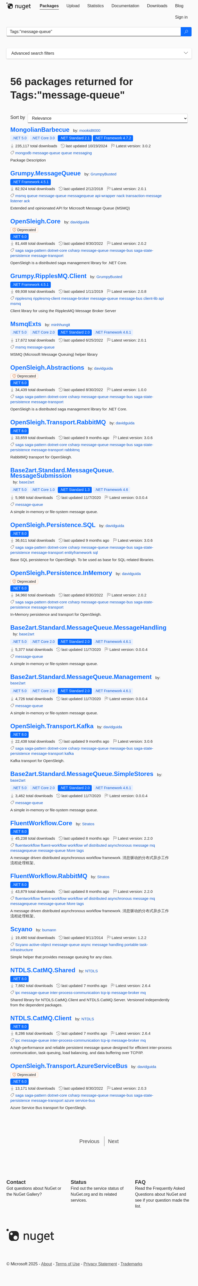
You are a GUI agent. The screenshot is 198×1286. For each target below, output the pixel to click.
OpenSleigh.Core (35, 221)
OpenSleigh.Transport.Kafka (52, 726)
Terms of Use (67, 1264)
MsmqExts (25, 324)
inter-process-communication (75, 992)
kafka (69, 753)
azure (69, 1100)
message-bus (121, 250)
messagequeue (81, 195)
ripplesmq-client (46, 298)
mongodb (23, 153)
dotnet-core (57, 250)
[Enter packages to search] (93, 31)
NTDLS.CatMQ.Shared (42, 970)
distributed (97, 845)
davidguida (79, 222)
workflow (75, 845)
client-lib (150, 298)
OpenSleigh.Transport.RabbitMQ (58, 422)
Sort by (17, 117)
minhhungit (60, 324)
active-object (40, 944)
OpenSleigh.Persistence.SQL (53, 525)
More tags (75, 850)
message (140, 845)
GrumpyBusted (103, 174)
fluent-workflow (54, 845)
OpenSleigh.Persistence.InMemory (61, 573)
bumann (49, 930)
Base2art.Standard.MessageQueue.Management (81, 677)
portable (131, 944)
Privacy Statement (100, 1264)
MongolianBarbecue (39, 130)
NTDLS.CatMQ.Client (40, 1018)
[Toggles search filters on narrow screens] (186, 53)
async (86, 944)
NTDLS (91, 971)
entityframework (78, 552)
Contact (16, 1182)
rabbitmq (71, 450)
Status (78, 1182)
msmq (20, 195)
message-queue (46, 153)
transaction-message (144, 195)
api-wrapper (105, 195)
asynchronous (120, 845)
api (161, 298)
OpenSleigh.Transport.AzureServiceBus (69, 1066)
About (46, 1264)
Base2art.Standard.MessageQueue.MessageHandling (88, 627)
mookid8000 (90, 130)
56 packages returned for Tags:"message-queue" (71, 88)
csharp (74, 250)
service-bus (85, 1100)
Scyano (21, 929)
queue (66, 153)
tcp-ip (105, 992)
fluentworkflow (27, 845)
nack (121, 195)
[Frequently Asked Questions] (140, 1182)
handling (116, 944)
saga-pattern (35, 250)
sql (95, 552)
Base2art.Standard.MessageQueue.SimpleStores (81, 774)
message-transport (47, 255)
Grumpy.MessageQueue (45, 173)
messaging (82, 153)
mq (152, 845)
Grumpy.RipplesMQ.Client (48, 276)
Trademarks (132, 1264)
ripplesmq (23, 298)
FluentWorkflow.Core (41, 823)
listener (16, 201)
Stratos (88, 824)
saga (19, 250)
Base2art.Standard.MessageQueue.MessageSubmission (62, 473)
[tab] (49, 6)
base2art (26, 482)
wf (86, 845)
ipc (17, 992)
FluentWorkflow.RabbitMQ (48, 876)
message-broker (75, 298)
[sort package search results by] (108, 118)
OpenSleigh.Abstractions (47, 367)
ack (27, 201)
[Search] (186, 31)
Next (113, 1141)
